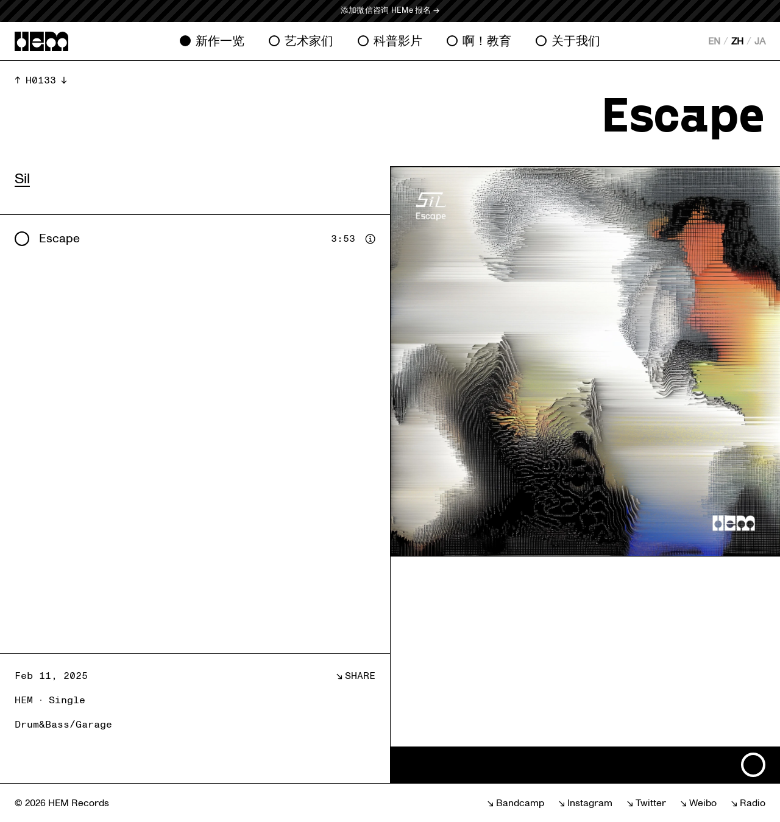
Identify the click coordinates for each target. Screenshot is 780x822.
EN (714, 41)
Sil (22, 179)
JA (759, 41)
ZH (737, 41)
